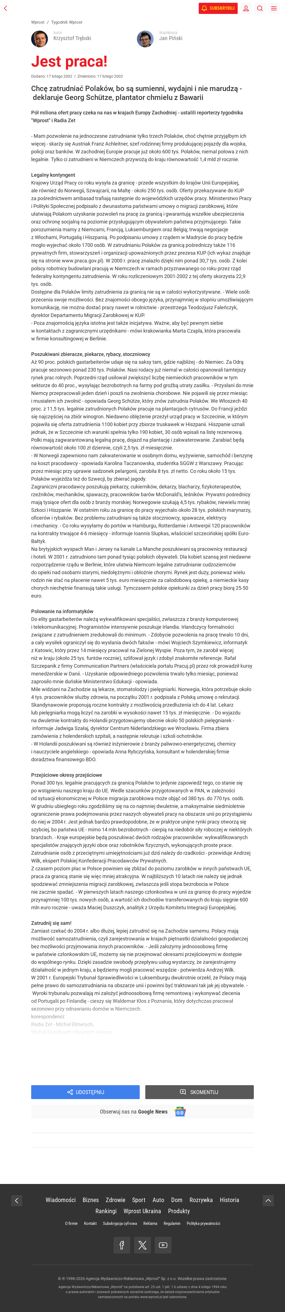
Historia (229, 1199)
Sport (139, 1199)
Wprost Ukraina (142, 1211)
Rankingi (106, 1211)
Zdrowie (115, 1199)
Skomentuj (204, 1092)
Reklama (150, 1223)
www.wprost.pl (151, 1297)
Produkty (179, 1211)
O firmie (71, 1223)
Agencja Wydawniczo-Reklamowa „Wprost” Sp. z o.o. (131, 1278)
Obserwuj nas (134, 1111)
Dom (177, 1199)
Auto (158, 1199)
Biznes (91, 1199)
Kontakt (90, 1223)
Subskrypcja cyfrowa (120, 1223)
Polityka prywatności (203, 1223)
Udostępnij (90, 1092)
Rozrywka (201, 1199)
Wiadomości (61, 1199)
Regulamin (172, 1223)
